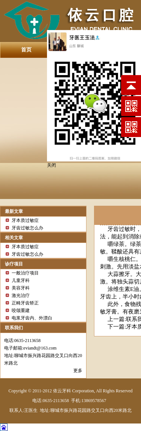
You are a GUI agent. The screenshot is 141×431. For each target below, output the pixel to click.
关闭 (51, 165)
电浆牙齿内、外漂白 (32, 318)
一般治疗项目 (25, 273)
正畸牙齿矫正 (25, 303)
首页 (26, 50)
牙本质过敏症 (25, 220)
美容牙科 (21, 288)
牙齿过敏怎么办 (27, 228)
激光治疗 (21, 295)
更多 (77, 370)
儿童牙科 (21, 280)
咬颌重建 (21, 310)
